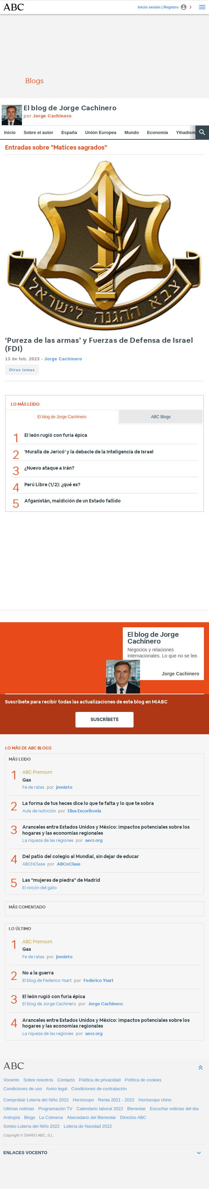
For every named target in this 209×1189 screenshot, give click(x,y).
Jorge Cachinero (63, 358)
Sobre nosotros (38, 1079)
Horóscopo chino (155, 1099)
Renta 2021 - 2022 (116, 1099)
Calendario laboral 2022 (99, 1108)
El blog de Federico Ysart (47, 981)
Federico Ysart (99, 981)
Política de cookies (143, 1079)
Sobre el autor (38, 132)
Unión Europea (100, 132)
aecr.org (93, 840)
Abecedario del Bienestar (91, 1117)
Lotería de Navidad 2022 (88, 1126)
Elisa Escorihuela (84, 811)
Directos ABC (133, 1117)
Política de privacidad (100, 1079)
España (69, 132)
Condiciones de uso (22, 1088)
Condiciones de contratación (99, 1088)
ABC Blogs (160, 416)
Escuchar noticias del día (174, 1108)
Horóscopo (83, 1099)
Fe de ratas (33, 787)
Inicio (10, 132)
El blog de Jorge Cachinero (70, 108)
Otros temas (22, 370)
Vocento (11, 1079)
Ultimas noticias (18, 1108)
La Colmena (51, 1117)
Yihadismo (187, 132)
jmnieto (64, 787)
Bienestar (136, 1108)
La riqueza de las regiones (47, 840)
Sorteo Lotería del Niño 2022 (31, 1126)
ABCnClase (68, 864)
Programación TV (55, 1108)
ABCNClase (33, 864)
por (48, 116)
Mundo (131, 132)
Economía (157, 132)
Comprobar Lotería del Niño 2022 (36, 1099)
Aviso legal (56, 1088)
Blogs (29, 1117)
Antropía (11, 1117)
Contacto (66, 1079)
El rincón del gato (39, 888)
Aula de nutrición (39, 811)
